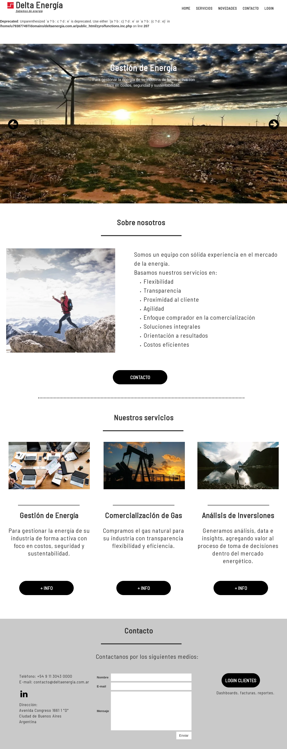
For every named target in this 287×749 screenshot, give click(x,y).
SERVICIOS (204, 8)
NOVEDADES (227, 8)
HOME (186, 8)
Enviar (184, 735)
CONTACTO (251, 8)
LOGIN (269, 8)
